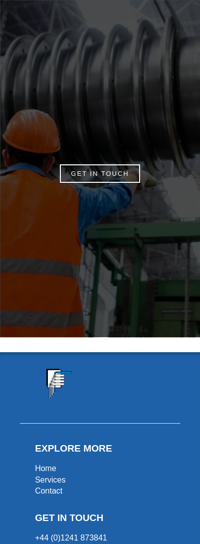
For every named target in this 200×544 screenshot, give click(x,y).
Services (50, 480)
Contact (48, 491)
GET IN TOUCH (100, 173)
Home (45, 468)
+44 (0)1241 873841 (71, 538)
